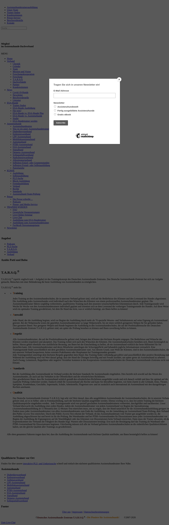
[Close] (119, 79)
